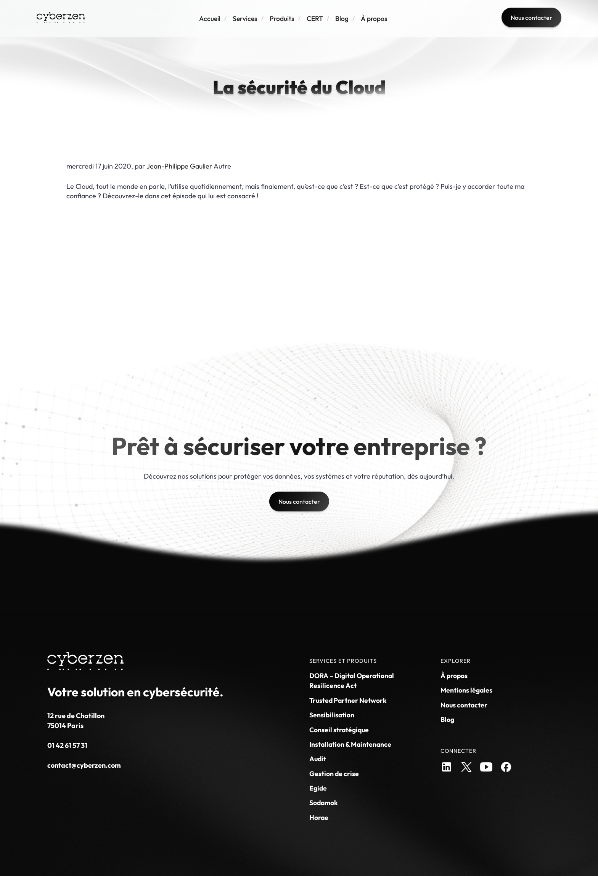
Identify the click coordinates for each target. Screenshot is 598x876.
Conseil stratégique (339, 729)
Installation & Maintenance (350, 744)
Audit (317, 758)
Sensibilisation (331, 714)
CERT (315, 18)
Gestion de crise (334, 773)
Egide (318, 788)
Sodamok (323, 802)
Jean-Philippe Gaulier (179, 166)
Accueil (209, 18)
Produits (282, 18)
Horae (318, 817)
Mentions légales (466, 690)
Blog (342, 18)
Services (245, 18)
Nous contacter (463, 705)
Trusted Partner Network (348, 700)
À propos (374, 18)
